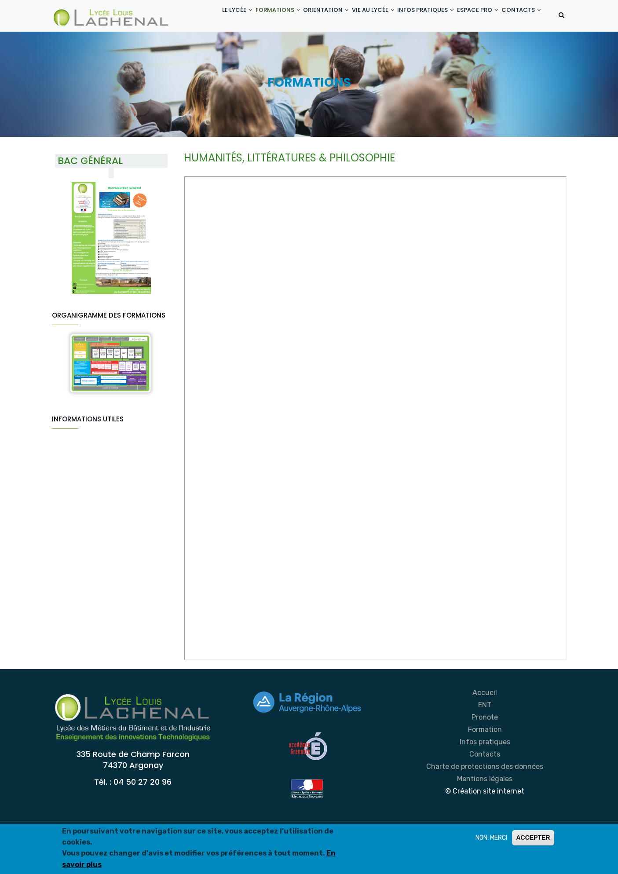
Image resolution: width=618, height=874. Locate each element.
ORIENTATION (302, 17)
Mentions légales (484, 813)
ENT (484, 739)
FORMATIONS (249, 17)
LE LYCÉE (203, 17)
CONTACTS (207, 50)
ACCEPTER (533, 837)
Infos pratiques (485, 776)
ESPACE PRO (470, 17)
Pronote (485, 752)
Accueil (484, 727)
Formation (485, 764)
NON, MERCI (491, 837)
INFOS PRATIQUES (413, 17)
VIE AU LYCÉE (355, 17)
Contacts (484, 789)
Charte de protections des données (484, 801)
